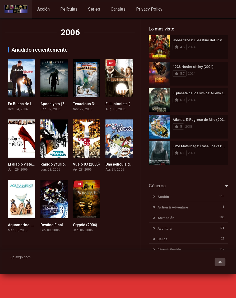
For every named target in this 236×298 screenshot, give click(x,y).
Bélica (162, 239)
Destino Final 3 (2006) (59, 225)
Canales (118, 9)
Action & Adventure (173, 207)
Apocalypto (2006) (56, 104)
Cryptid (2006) (85, 225)
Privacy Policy (149, 9)
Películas (68, 9)
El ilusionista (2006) (122, 104)
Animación (166, 218)
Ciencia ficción (169, 250)
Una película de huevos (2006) (131, 164)
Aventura (165, 228)
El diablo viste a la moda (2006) (35, 164)
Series (94, 9)
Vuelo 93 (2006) (86, 164)
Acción (43, 9)
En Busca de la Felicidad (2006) (35, 104)
